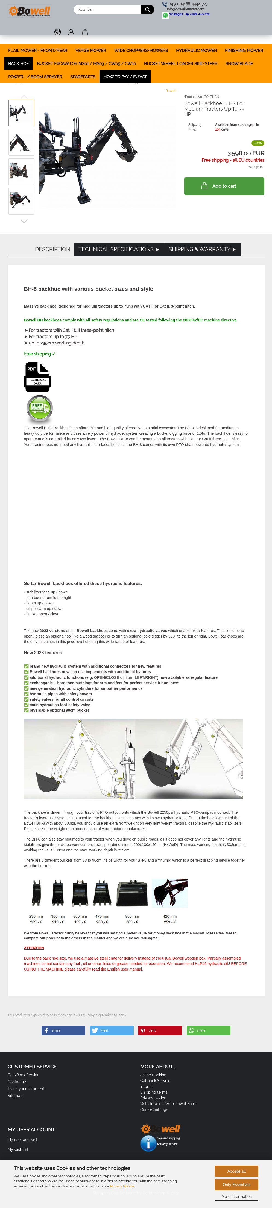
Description (52, 249)
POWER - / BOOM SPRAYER (35, 76)
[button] (58, 33)
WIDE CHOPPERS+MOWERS (141, 50)
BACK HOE (18, 63)
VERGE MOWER (90, 50)
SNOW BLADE (239, 63)
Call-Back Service (23, 1075)
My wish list (18, 1149)
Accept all (236, 1171)
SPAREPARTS (82, 76)
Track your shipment (26, 1089)
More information (236, 1196)
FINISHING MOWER (244, 50)
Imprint (146, 1086)
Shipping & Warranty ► (203, 249)
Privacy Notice (122, 1186)
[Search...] (147, 9)
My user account (22, 1139)
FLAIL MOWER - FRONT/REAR (37, 50)
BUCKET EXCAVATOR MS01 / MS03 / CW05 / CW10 (86, 63)
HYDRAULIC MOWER (196, 50)
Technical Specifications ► (119, 249)
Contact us (17, 1082)
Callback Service (155, 1081)
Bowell (171, 91)
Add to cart (218, 185)
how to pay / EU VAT (125, 76)
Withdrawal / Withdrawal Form (168, 1104)
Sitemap (15, 1095)
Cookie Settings (154, 1109)
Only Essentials (236, 1185)
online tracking (153, 1075)
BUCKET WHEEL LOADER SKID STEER (180, 63)
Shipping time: (194, 127)
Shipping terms (154, 1092)
